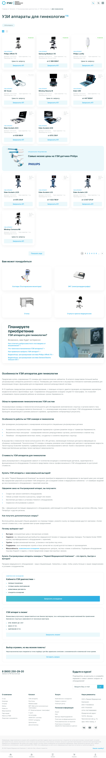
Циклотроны (33, 722)
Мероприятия (6, 711)
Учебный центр (60, 703)
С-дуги (31, 713)
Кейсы (4, 706)
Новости (5, 708)
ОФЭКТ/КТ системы (35, 717)
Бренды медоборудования (63, 716)
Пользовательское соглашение (65, 721)
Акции (57, 712)
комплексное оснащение (29, 548)
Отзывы (4, 703)
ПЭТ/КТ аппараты (34, 720)
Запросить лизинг (53, 635)
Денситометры (34, 725)
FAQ (56, 714)
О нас (4, 698)
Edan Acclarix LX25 (18, 191)
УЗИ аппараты (8, 25)
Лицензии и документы (10, 718)
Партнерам (5, 713)
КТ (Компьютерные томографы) (39, 710)
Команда (5, 701)
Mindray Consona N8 (18, 228)
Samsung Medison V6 (53, 53)
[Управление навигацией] (103, 3)
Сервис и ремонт (60, 701)
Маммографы (33, 703)
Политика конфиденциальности (65, 719)
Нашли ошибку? (98, 748)
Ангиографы (33, 715)
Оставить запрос (53, 657)
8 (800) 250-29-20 (13, 671)
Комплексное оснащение (63, 698)
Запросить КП (18, 65)
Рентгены (32, 701)
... (98, 253)
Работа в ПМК (6, 716)
